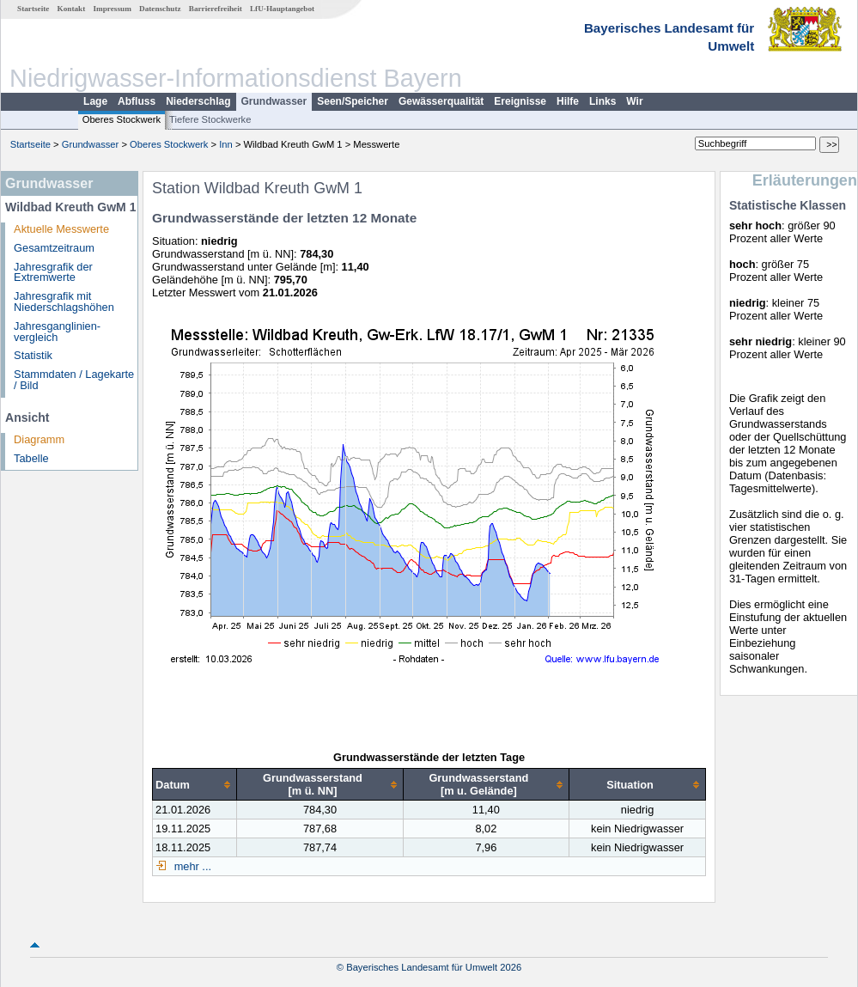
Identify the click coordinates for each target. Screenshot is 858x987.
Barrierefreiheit (215, 8)
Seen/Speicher (352, 101)
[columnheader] (195, 785)
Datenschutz (160, 8)
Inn (226, 144)
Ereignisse (520, 101)
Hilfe (568, 101)
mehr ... (191, 866)
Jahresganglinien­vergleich (57, 332)
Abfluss (136, 101)
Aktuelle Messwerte (61, 228)
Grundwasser (274, 101)
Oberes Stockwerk (121, 119)
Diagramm (39, 439)
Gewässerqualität (441, 101)
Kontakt (72, 8)
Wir (634, 101)
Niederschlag (198, 101)
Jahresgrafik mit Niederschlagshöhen (64, 301)
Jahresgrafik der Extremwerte (53, 272)
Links (602, 101)
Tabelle (31, 458)
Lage (95, 101)
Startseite (33, 8)
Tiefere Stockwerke (210, 119)
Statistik (33, 355)
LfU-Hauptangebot (282, 8)
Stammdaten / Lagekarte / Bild (74, 380)
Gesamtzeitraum (54, 247)
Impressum (112, 8)
